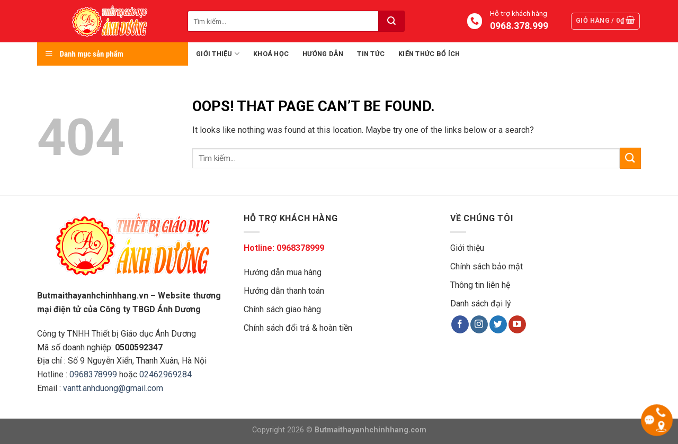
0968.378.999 (518, 26)
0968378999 (93, 374)
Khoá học (271, 54)
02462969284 (165, 374)
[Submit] (391, 21)
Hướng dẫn (322, 54)
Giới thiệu (217, 54)
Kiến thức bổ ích (429, 54)
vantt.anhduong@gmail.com (113, 388)
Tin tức (371, 54)
